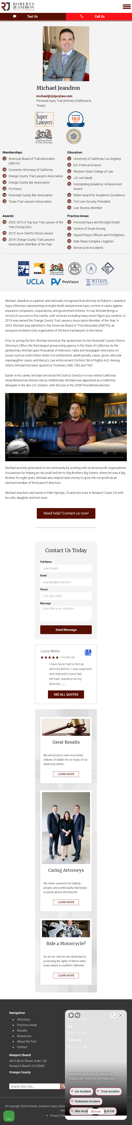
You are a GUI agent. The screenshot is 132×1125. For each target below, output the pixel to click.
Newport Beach (20, 1055)
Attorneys (23, 1019)
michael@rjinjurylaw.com (54, 96)
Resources (24, 1036)
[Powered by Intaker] (103, 1118)
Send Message (66, 630)
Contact (22, 1047)
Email (43, 575)
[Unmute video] (71, 1015)
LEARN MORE (66, 774)
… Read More (74, 684)
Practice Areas (27, 1025)
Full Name (46, 561)
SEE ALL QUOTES (66, 694)
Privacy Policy (58, 1115)
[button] (99, 16)
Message (45, 603)
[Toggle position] (113, 1015)
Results (22, 1030)
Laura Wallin (50, 651)
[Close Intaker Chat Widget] (120, 1015)
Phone (44, 589)
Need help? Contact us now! (66, 513)
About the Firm (27, 1041)
